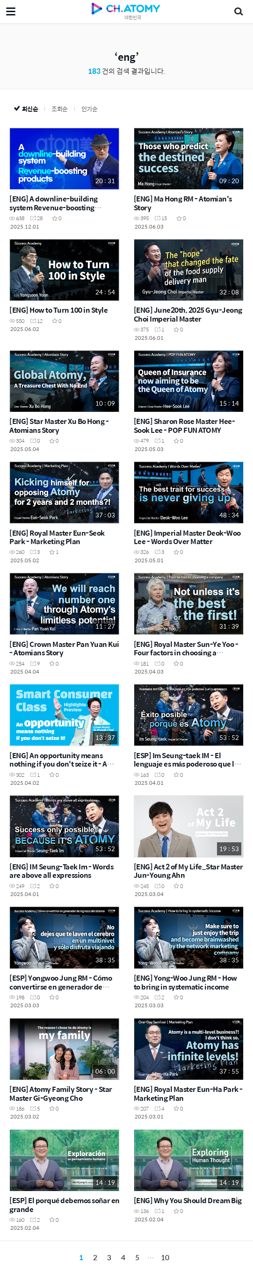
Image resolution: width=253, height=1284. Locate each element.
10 (165, 1257)
